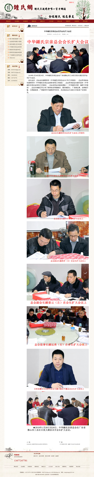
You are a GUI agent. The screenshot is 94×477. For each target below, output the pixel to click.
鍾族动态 (34, 21)
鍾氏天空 (36, 456)
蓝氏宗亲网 (41, 456)
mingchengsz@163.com (69, 472)
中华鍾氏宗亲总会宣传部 (15, 47)
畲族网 (57, 456)
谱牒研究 (68, 21)
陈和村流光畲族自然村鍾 (15, 52)
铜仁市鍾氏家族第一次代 (15, 38)
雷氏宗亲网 (47, 456)
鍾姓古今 (42, 21)
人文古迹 (51, 21)
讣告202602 (12, 57)
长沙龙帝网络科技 (54, 474)
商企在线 (85, 21)
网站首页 (8, 21)
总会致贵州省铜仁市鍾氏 (15, 41)
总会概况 (17, 21)
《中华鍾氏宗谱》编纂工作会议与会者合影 (69, 444)
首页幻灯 (80, 25)
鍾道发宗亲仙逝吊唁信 (15, 49)
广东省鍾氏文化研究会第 (15, 55)
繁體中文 (71, 2)
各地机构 (25, 21)
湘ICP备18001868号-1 (40, 474)
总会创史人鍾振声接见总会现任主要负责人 (37, 444)
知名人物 (59, 21)
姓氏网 (52, 456)
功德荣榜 (76, 21)
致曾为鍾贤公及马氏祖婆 (15, 44)
